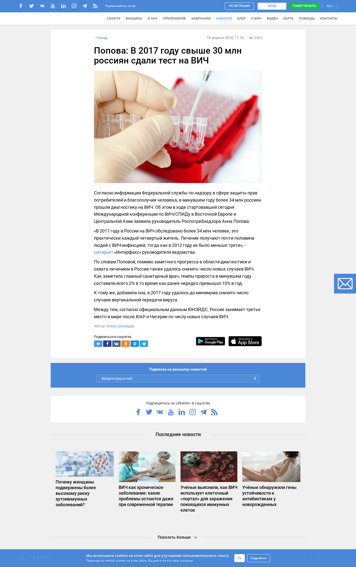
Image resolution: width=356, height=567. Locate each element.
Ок (240, 558)
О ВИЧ (256, 18)
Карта (288, 18)
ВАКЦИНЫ (134, 18)
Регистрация (239, 6)
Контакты (328, 18)
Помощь (307, 18)
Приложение (174, 18)
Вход (272, 6)
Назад (100, 38)
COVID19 (113, 18)
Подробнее (258, 558)
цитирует (103, 252)
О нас (152, 18)
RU (330, 6)
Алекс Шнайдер (120, 326)
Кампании (201, 18)
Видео (272, 18)
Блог (241, 18)
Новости (224, 18)
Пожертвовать (304, 6)
